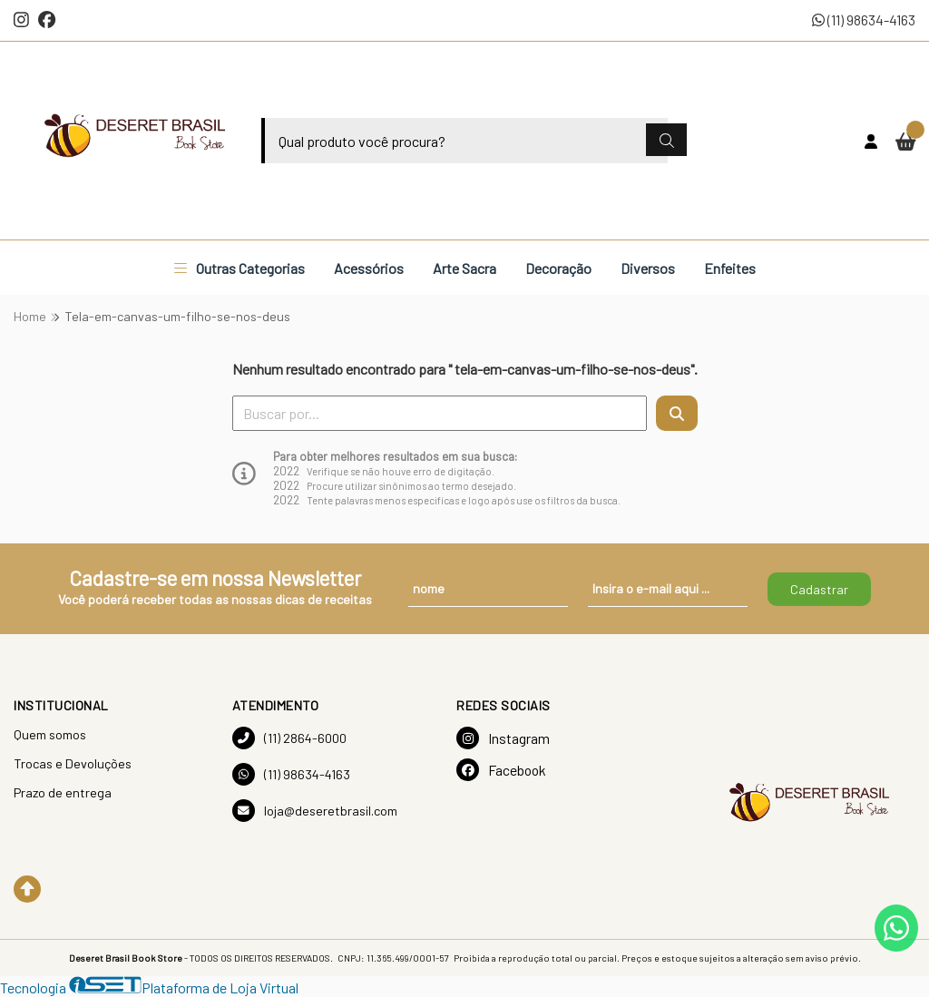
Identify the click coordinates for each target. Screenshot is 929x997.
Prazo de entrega (63, 792)
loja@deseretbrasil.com (314, 810)
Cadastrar (819, 589)
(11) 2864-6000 (289, 738)
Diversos (648, 268)
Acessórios (369, 268)
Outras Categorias (239, 268)
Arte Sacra (464, 268)
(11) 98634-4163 (863, 19)
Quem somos (50, 734)
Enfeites (730, 268)
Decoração (558, 268)
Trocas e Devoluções (73, 763)
